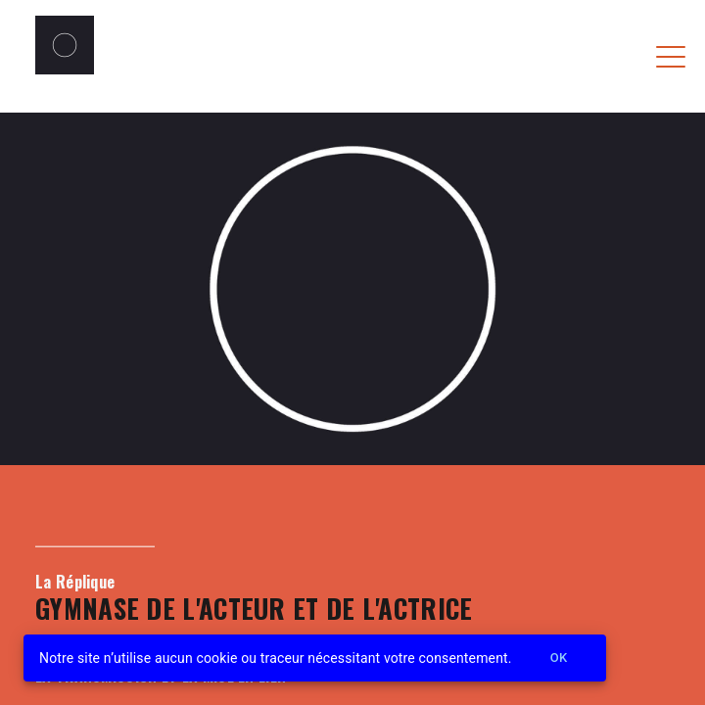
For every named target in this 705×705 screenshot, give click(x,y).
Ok (559, 658)
